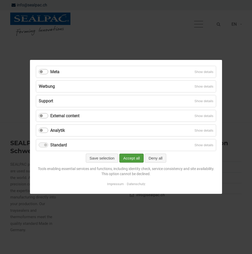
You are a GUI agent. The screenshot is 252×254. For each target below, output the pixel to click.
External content (64, 115)
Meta (54, 71)
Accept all (131, 158)
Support (46, 101)
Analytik (57, 130)
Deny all (155, 158)
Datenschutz (136, 184)
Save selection (102, 158)
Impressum (115, 184)
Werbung (47, 86)
